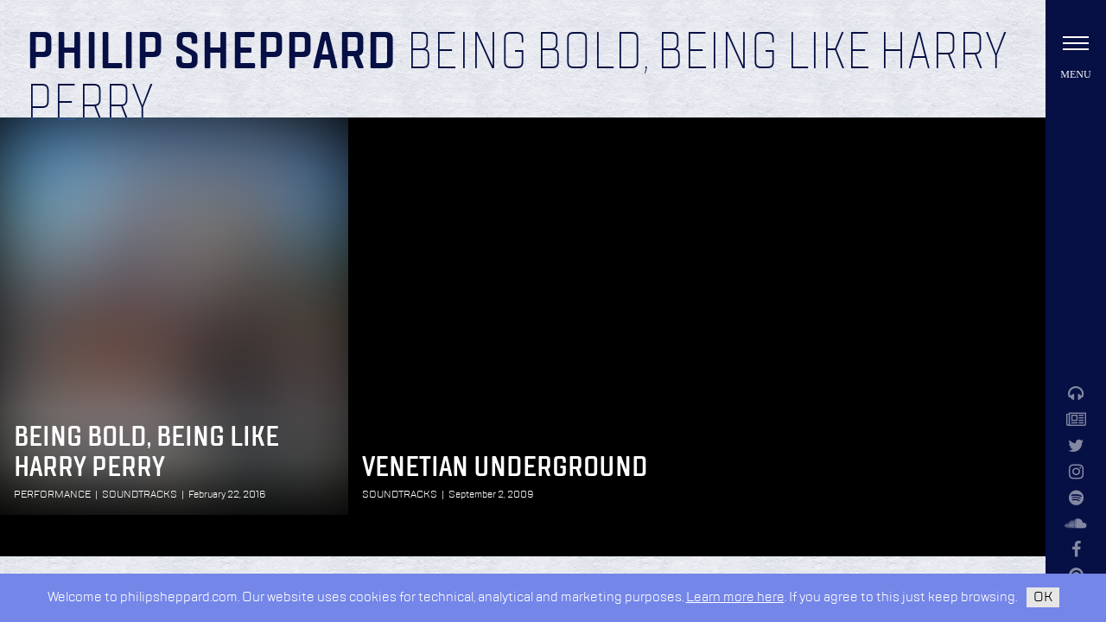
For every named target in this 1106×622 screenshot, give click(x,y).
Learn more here (735, 597)
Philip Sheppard (211, 53)
